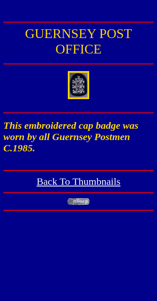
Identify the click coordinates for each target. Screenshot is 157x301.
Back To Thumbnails (78, 181)
